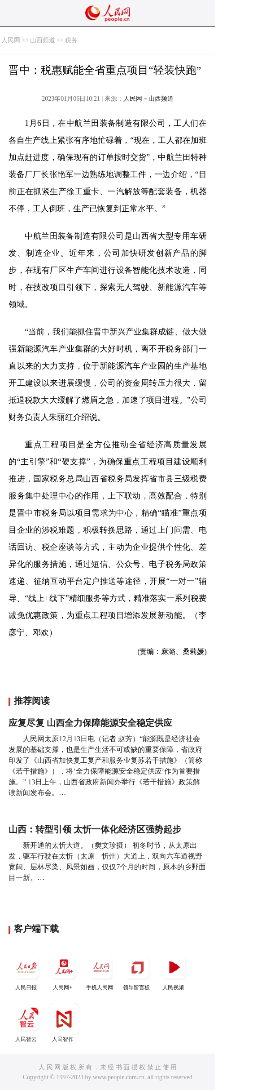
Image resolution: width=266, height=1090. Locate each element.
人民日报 (27, 971)
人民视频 (174, 971)
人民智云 (27, 1022)
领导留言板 (137, 971)
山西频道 (42, 40)
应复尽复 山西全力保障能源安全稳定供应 (90, 723)
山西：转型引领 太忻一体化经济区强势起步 (95, 829)
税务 (71, 40)
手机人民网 (100, 971)
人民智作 (63, 1022)
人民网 (10, 40)
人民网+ (63, 971)
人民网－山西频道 (148, 98)
